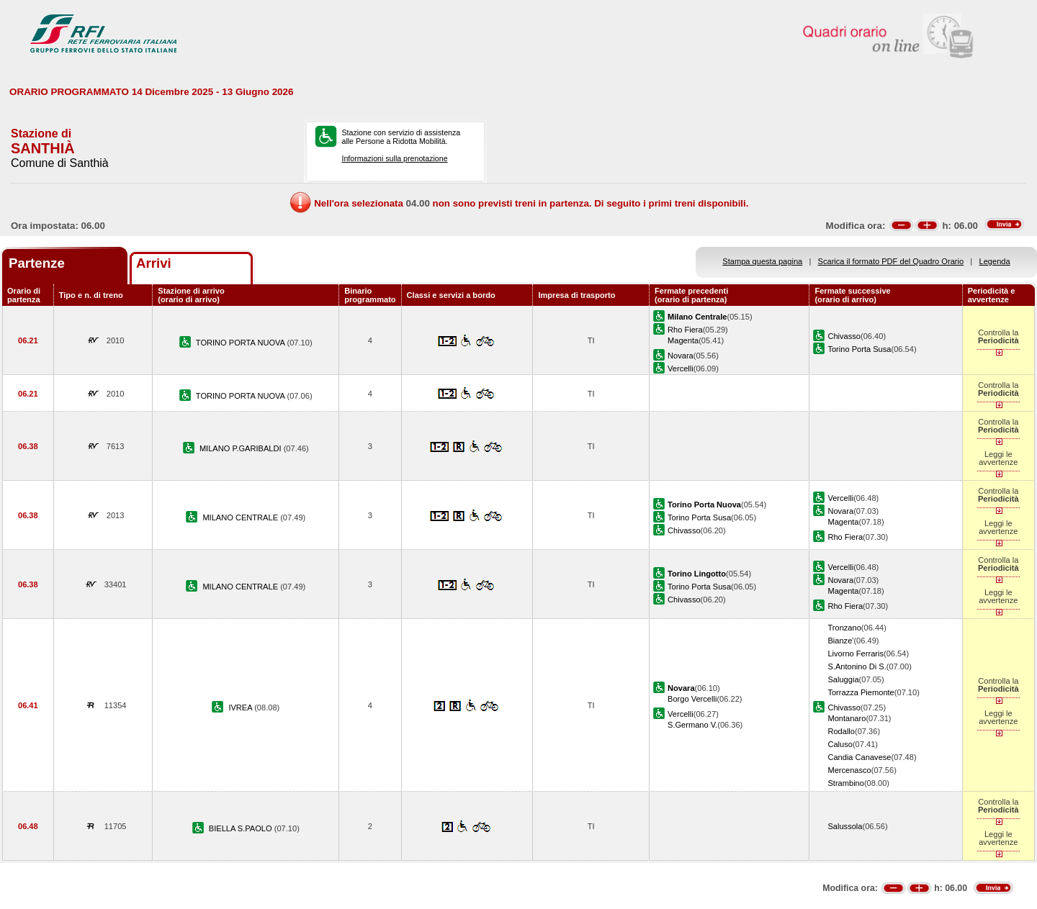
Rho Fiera (685, 329)
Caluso (839, 744)
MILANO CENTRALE (241, 517)
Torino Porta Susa (859, 349)
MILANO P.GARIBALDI (241, 448)
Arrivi (153, 263)
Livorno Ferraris (855, 653)
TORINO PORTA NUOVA (241, 342)
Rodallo (841, 731)
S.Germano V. (692, 724)
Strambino (845, 783)
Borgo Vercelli (692, 699)
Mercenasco (849, 770)
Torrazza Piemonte (860, 692)
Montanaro (846, 718)
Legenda (994, 261)
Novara (680, 355)
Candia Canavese (859, 757)
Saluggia (842, 679)
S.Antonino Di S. (856, 666)
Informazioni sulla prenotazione (394, 158)
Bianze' (840, 640)
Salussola (844, 826)
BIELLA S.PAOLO (241, 828)
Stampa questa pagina (762, 261)
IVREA (241, 707)
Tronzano (844, 627)
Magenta (683, 340)
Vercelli (680, 368)
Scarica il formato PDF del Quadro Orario (891, 261)
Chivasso (844, 336)
